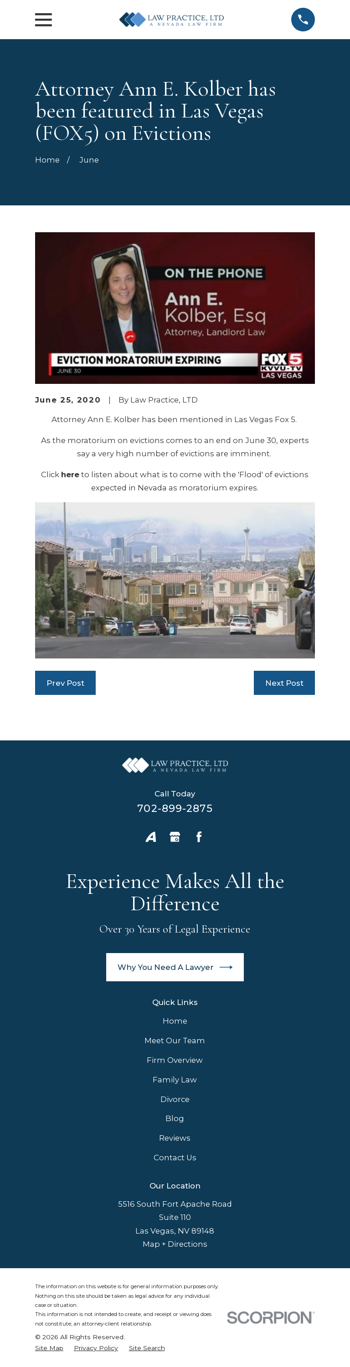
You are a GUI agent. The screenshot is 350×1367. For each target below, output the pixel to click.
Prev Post (65, 683)
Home (175, 1020)
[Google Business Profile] (175, 836)
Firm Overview (175, 1060)
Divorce (175, 1099)
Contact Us (175, 1157)
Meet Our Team (174, 1040)
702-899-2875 (174, 808)
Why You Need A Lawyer (175, 967)
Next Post (284, 683)
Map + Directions (175, 1244)
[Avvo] (150, 836)
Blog (174, 1118)
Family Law (175, 1079)
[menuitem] (49, 1347)
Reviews (174, 1138)
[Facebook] (199, 836)
